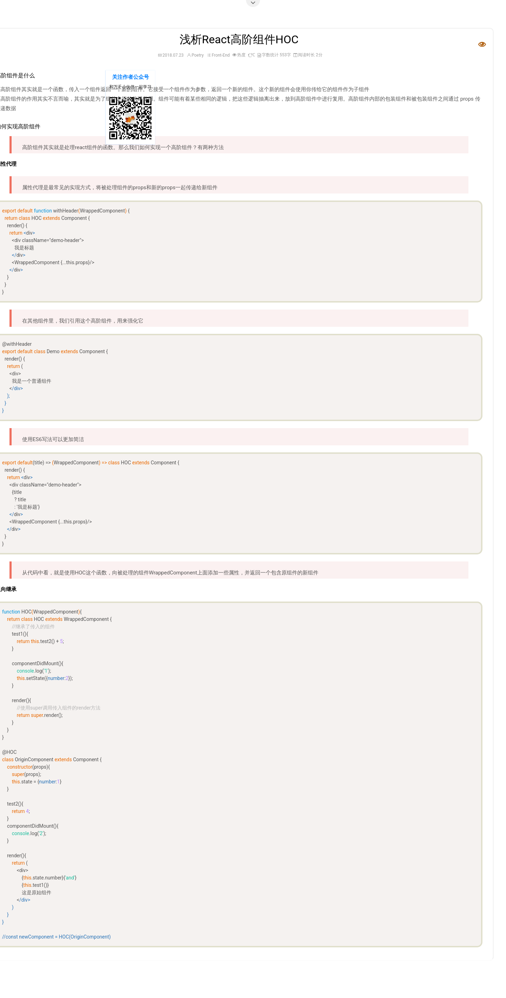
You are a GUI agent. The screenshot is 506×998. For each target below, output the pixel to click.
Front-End (220, 55)
